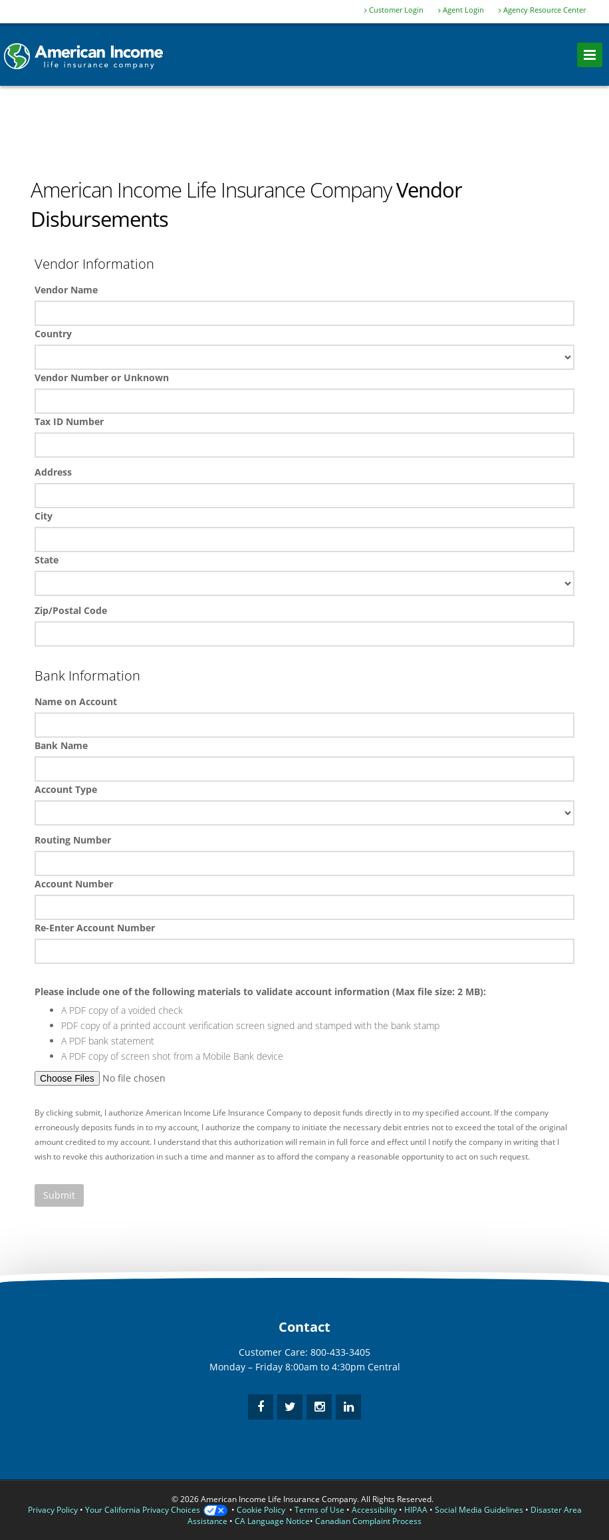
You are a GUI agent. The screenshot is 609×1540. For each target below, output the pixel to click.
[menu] (589, 55)
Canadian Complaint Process (368, 1521)
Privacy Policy (53, 1509)
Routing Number (73, 840)
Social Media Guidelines (479, 1509)
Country (53, 333)
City (44, 516)
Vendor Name (66, 289)
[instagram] (319, 1407)
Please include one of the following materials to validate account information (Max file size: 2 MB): (260, 991)
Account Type (66, 789)
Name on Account (76, 701)
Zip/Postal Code (71, 610)
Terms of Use (319, 1509)
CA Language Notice (272, 1521)
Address (53, 472)
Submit (59, 1195)
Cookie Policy (261, 1509)
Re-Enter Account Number (95, 927)
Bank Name (61, 745)
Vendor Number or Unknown (102, 377)
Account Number (74, 883)
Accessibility (374, 1509)
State (47, 559)
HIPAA (415, 1509)
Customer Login (394, 10)
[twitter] (290, 1407)
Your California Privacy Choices (156, 1509)
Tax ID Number (69, 421)
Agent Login (461, 10)
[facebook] (260, 1407)
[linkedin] (348, 1407)
